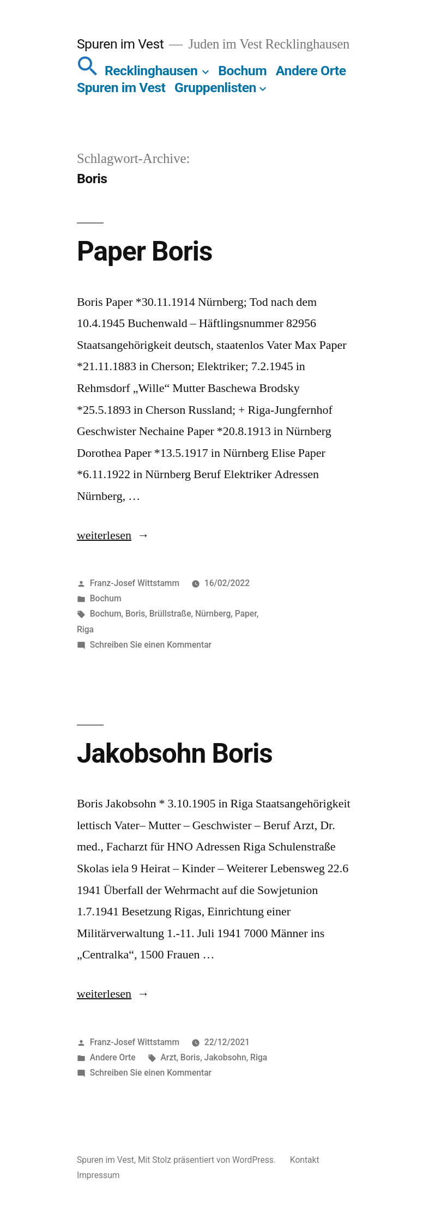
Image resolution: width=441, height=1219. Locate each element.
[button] (88, 71)
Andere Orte (311, 71)
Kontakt (304, 1160)
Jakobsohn (225, 1057)
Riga (85, 629)
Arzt (169, 1057)
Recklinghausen (151, 71)
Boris (135, 613)
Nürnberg (213, 613)
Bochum (242, 71)
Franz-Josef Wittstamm (134, 583)
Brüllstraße (170, 613)
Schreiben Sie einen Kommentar (151, 644)
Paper (246, 613)
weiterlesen (104, 535)
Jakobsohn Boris (175, 753)
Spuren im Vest (120, 44)
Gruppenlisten (215, 87)
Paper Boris (144, 251)
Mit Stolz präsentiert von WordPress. (208, 1160)
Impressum (98, 1175)
